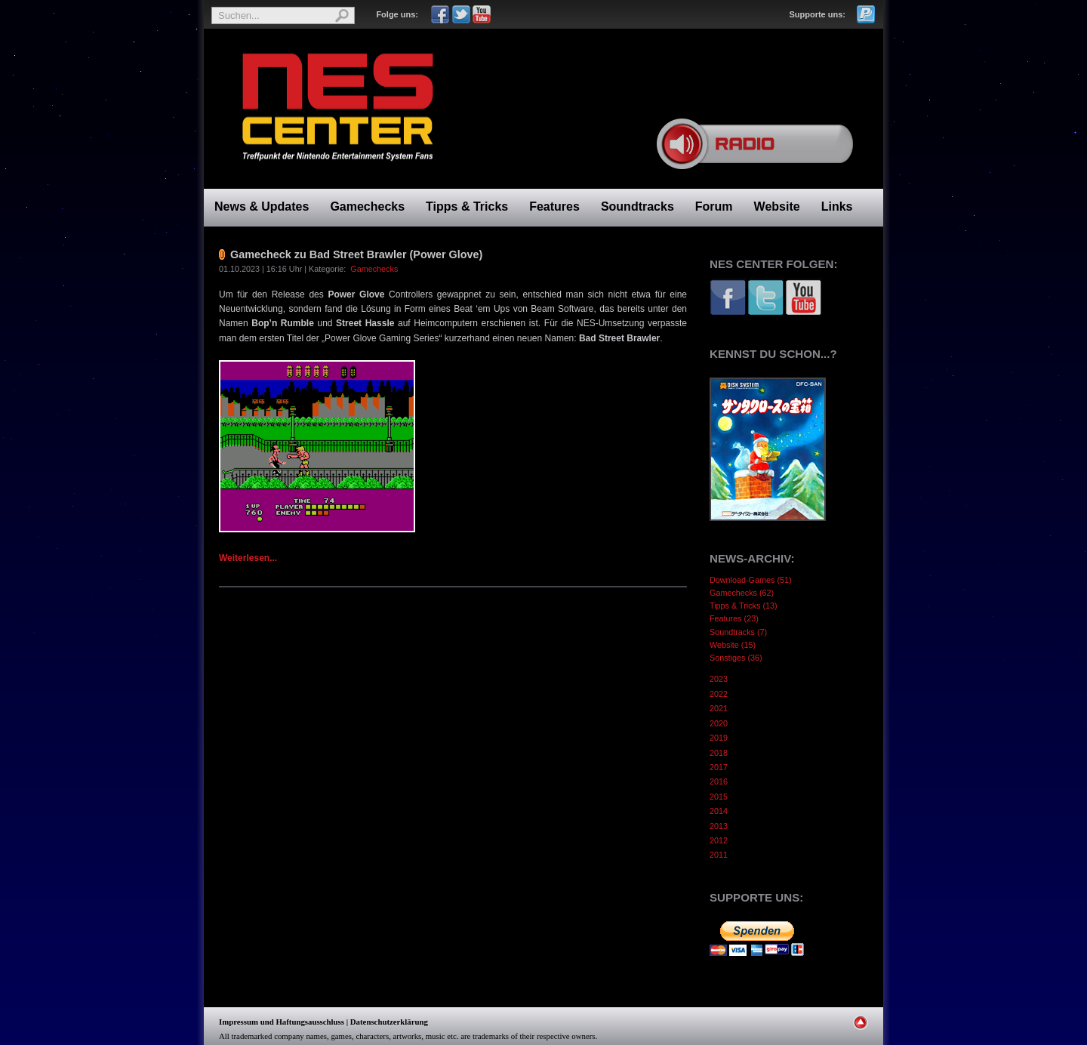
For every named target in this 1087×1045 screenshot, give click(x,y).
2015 (719, 796)
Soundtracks (637, 206)
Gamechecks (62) (742, 592)
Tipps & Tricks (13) (744, 605)
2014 (719, 810)
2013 (719, 826)
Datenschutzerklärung (389, 1021)
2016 (719, 781)
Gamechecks (367, 206)
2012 (719, 840)
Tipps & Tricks (467, 206)
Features (554, 206)
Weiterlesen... (248, 558)
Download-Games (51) (751, 579)
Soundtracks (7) (738, 632)
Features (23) (734, 618)
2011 (719, 854)
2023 (719, 678)
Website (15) (733, 644)
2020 (719, 723)
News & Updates (261, 206)
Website (777, 206)
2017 (719, 767)
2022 (719, 693)
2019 (719, 737)
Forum (714, 206)
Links (837, 206)
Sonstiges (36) (736, 657)
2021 (719, 708)
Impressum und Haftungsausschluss (281, 1021)
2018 (719, 752)
